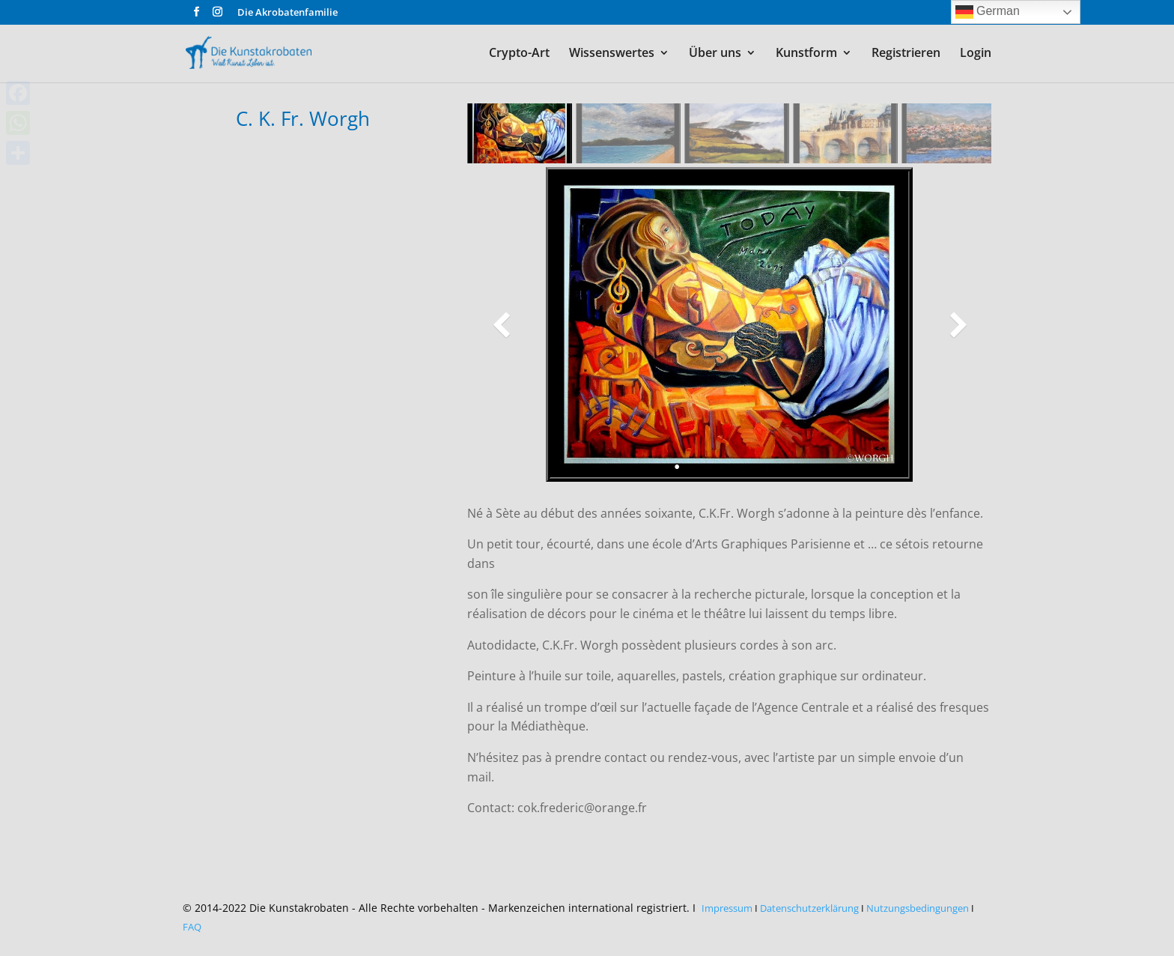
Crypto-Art (519, 54)
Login (975, 54)
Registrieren (906, 54)
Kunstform (806, 54)
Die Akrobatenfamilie (287, 13)
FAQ (192, 927)
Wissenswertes (611, 54)
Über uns (715, 54)
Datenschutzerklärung (809, 908)
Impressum (727, 908)
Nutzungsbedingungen (917, 908)
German (987, 12)
